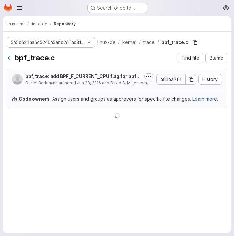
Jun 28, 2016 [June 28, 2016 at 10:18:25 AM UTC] (89, 82)
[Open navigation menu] (19, 8)
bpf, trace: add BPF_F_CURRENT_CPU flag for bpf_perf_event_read (83, 76)
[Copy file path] (195, 42)
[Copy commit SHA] (191, 79)
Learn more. (205, 99)
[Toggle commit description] (148, 76)
